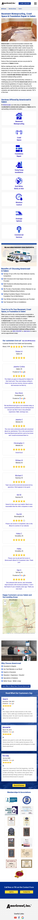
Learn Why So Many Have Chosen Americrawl (16, 686)
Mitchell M (6, 727)
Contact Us (26, 892)
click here (27, 331)
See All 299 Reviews (28, 341)
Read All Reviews (19, 785)
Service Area (12, 8)
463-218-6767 (25, 3)
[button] (5, 601)
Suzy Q (5, 699)
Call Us (11, 892)
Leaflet (7, 633)
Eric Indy (6, 756)
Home (3, 8)
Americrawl (7, 105)
